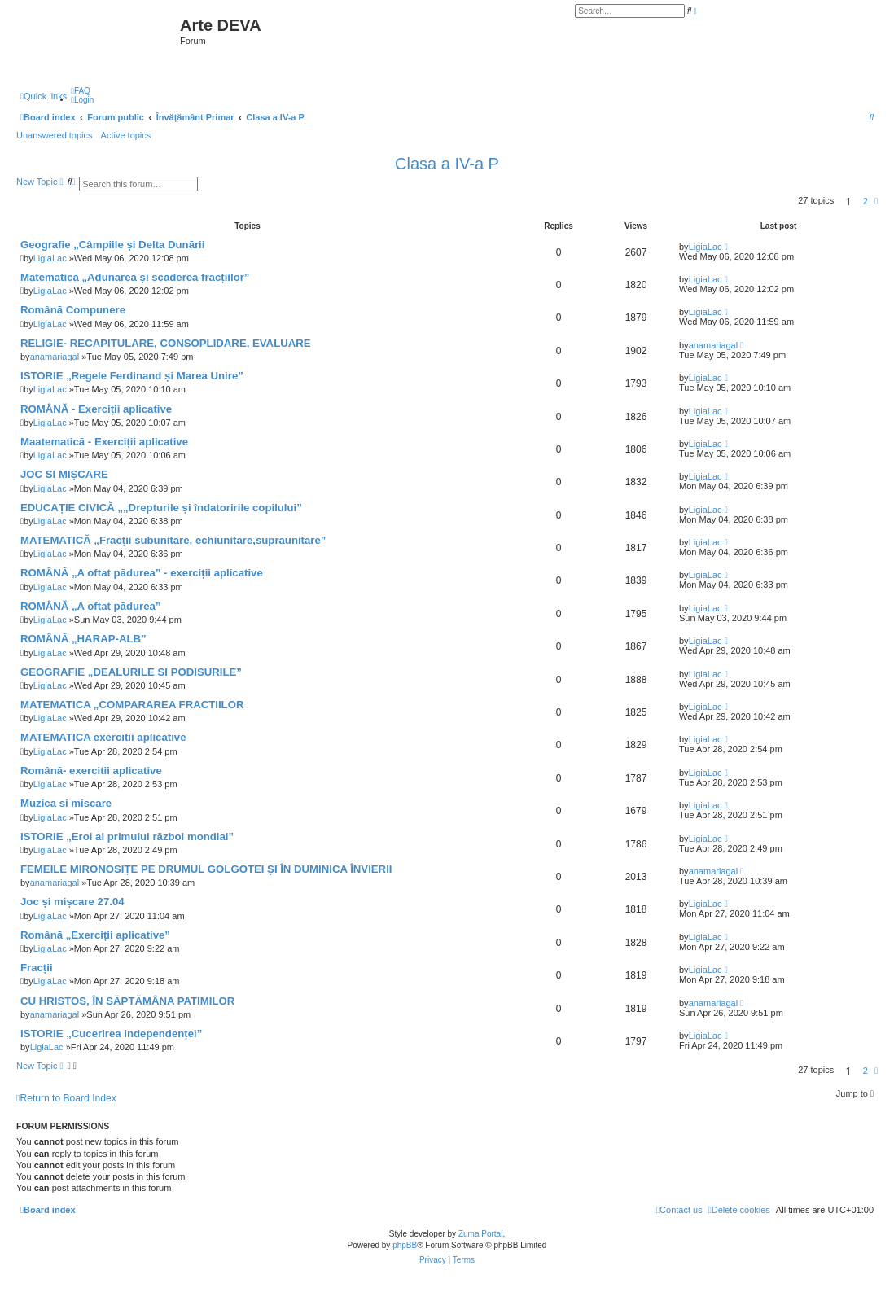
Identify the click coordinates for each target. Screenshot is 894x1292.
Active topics (126, 135)
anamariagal (55, 356)
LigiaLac (50, 258)
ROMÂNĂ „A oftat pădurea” (90, 606)
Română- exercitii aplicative (91, 770)
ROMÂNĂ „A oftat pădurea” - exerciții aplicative (141, 573)
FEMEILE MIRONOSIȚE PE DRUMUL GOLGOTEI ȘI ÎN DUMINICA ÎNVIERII (206, 869)
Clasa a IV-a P (447, 164)
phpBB (404, 1245)
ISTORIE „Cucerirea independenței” (111, 1033)
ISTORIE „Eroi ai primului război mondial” (127, 836)
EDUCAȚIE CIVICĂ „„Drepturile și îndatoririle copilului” (161, 507)
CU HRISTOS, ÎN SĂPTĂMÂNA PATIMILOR (127, 1001)
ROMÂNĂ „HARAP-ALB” (83, 639)
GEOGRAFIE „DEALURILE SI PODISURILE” (131, 672)
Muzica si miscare (66, 803)
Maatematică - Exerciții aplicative (104, 442)
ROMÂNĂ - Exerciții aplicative (96, 409)
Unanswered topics (54, 135)
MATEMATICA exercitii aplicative (103, 737)
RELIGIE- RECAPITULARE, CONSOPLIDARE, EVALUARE (165, 343)
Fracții (36, 967)
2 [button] (865, 201)
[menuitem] (80, 90)
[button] (876, 201)
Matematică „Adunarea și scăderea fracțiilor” (134, 277)
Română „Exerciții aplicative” (95, 935)
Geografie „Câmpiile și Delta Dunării (112, 245)
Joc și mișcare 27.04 (72, 902)
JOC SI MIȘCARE (64, 474)
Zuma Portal (480, 1233)
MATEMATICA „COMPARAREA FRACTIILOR (131, 705)
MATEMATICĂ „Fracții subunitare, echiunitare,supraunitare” (173, 540)
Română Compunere (72, 310)
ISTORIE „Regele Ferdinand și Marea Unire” (131, 376)
